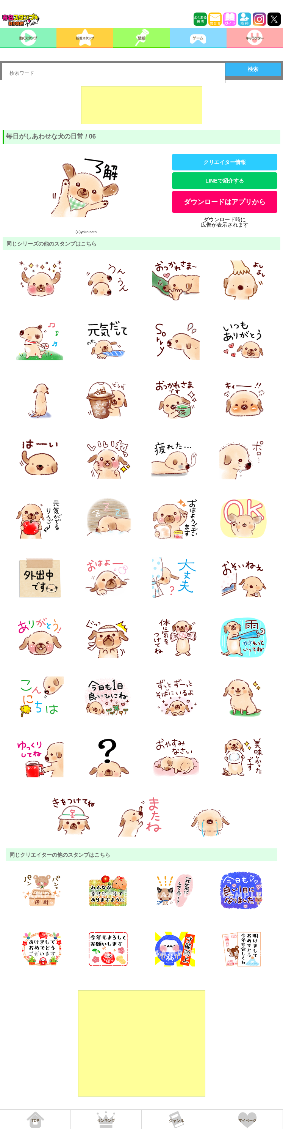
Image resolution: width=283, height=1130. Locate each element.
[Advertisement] (141, 105)
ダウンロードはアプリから (225, 202)
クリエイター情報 (224, 162)
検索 (253, 69)
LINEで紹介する (224, 181)
